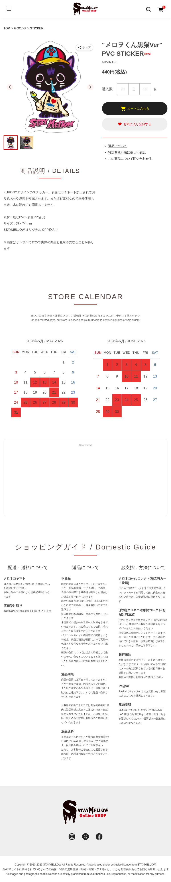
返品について (117, 146)
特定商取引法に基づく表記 (127, 152)
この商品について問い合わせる (130, 158)
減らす (122, 89)
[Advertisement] (85, 480)
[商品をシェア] (84, 47)
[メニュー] (9, 9)
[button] (11, 142)
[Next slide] (90, 87)
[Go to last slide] (10, 87)
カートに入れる (134, 108)
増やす (145, 89)
